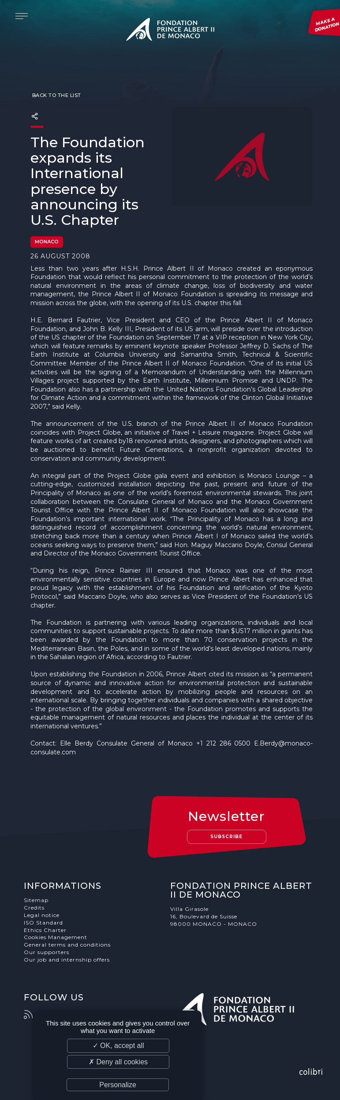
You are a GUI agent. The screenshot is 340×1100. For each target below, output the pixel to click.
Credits (34, 907)
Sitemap (36, 900)
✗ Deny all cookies (118, 1062)
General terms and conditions (67, 944)
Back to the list (55, 95)
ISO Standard (43, 922)
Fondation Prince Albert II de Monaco (170, 31)
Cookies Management (55, 937)
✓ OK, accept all (118, 1045)
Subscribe (226, 836)
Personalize (117, 1085)
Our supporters (46, 952)
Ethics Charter (45, 930)
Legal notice (42, 915)
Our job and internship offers (67, 959)
